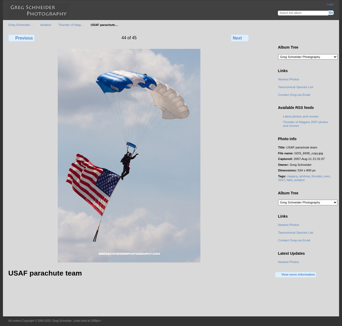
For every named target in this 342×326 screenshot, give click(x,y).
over (326, 176)
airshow (304, 176)
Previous (21, 38)
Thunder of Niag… (71, 24)
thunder (317, 176)
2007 (281, 180)
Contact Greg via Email (294, 94)
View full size (281, 37)
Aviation (45, 24)
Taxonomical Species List (295, 87)
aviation (299, 180)
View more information (296, 275)
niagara (292, 176)
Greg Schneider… (20, 24)
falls (289, 180)
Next (240, 38)
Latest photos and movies (300, 116)
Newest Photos (288, 79)
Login (330, 4)
